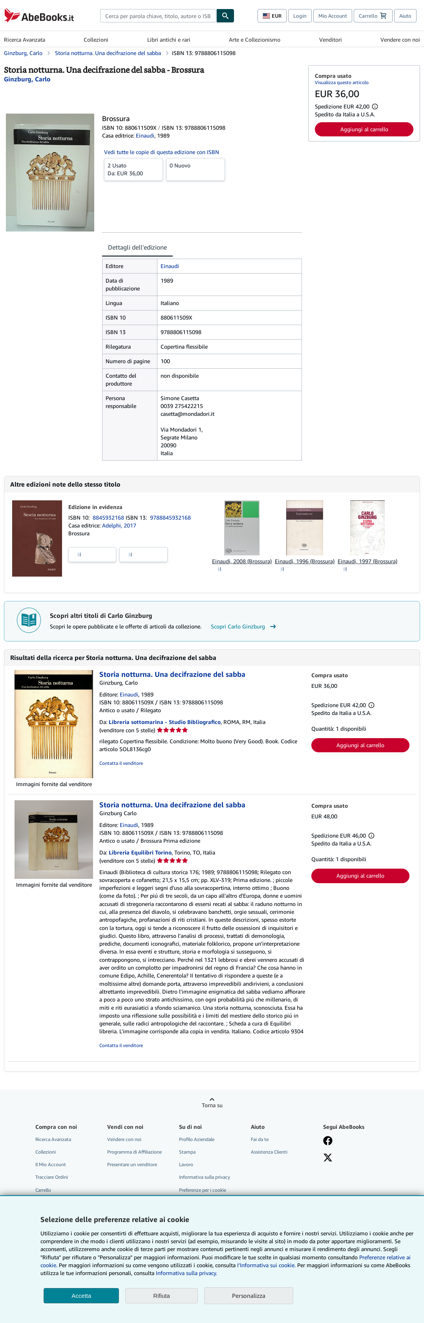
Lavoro (186, 1164)
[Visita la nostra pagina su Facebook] (328, 1141)
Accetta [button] (81, 1295)
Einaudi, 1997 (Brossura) (367, 561)
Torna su (212, 1105)
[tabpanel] (202, 360)
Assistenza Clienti (269, 1152)
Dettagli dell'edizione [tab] (137, 247)
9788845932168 (170, 517)
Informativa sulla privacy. (186, 1273)
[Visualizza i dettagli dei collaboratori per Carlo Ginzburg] (27, 79)
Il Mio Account (50, 1164)
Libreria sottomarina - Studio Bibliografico (165, 721)
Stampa (187, 1152)
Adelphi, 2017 (119, 525)
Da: (133, 169)
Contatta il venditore (121, 763)
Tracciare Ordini (51, 1177)
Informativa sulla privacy (204, 1177)
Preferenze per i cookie (202, 1190)
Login (300, 16)
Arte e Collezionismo (254, 39)
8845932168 (109, 517)
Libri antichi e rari (168, 39)
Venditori (330, 39)
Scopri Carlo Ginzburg (244, 626)
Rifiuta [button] (161, 1295)
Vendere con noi (400, 39)
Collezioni (96, 39)
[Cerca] (225, 15)
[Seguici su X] (328, 1158)
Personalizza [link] (248, 1295)
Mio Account (332, 16)
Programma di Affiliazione (134, 1152)
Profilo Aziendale (196, 1139)
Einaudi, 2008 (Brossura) (242, 561)
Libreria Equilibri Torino (140, 852)
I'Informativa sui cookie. (266, 1265)
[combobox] (158, 15)
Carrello (43, 1190)
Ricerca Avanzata (24, 39)
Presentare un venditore (132, 1164)
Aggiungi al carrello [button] (364, 129)
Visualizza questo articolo (342, 82)
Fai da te (260, 1139)
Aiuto (405, 16)
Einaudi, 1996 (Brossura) (304, 561)
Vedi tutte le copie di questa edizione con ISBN (161, 152)
